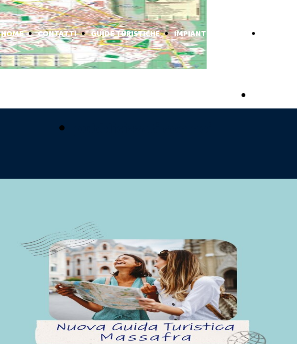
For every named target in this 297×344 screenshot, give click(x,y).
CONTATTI (57, 34)
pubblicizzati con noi (142, 129)
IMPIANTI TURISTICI (210, 34)
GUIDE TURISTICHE (125, 34)
